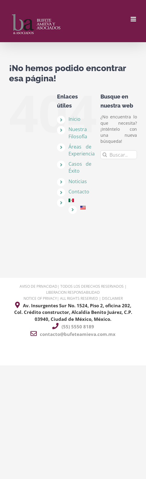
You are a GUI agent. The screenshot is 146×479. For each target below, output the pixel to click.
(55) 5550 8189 (78, 327)
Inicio (74, 119)
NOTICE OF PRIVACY (40, 298)
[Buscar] (104, 154)
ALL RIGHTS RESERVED (79, 298)
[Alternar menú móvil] (134, 19)
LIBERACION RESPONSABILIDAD (73, 292)
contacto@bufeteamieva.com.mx (78, 334)
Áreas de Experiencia (81, 150)
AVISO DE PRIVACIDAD (38, 286)
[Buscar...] (118, 154)
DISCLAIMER (112, 298)
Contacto (78, 191)
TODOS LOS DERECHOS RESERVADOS (92, 286)
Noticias (77, 181)
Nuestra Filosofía (77, 132)
